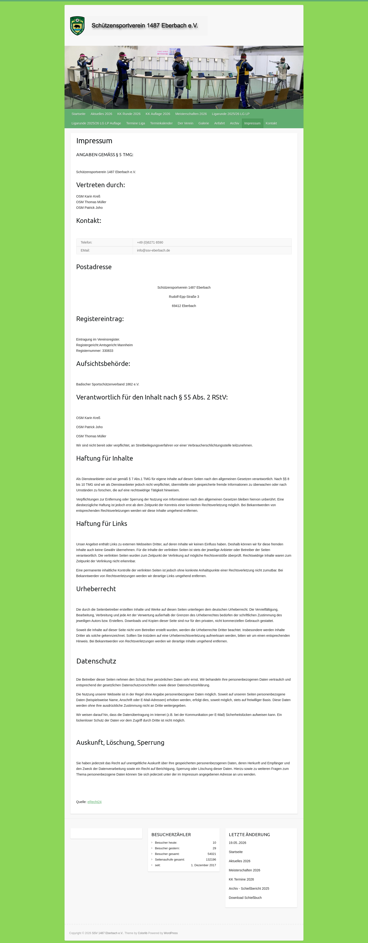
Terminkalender (161, 123)
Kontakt (271, 123)
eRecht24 (95, 802)
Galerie (204, 123)
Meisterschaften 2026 (191, 114)
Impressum (252, 123)
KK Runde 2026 (129, 114)
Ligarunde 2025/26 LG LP (230, 114)
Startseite (78, 114)
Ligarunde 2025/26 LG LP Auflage (96, 123)
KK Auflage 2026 (158, 114)
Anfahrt (219, 123)
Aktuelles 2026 (101, 114)
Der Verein (185, 123)
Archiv (234, 123)
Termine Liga (135, 123)
